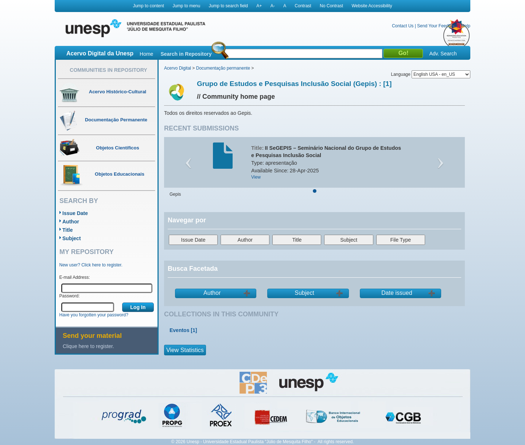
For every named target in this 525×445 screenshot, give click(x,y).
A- (273, 5)
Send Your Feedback (437, 25)
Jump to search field (228, 5)
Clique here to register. (88, 346)
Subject (71, 238)
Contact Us (402, 25)
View (256, 177)
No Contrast (331, 5)
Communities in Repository (108, 70)
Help (465, 25)
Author (70, 222)
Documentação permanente (223, 68)
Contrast (303, 5)
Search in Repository (185, 54)
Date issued (396, 293)
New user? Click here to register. (90, 265)
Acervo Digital (177, 68)
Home (146, 54)
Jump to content (148, 5)
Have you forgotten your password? (93, 314)
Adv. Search (442, 53)
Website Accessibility (371, 5)
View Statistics (185, 350)
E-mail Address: (74, 277)
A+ (259, 5)
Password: (69, 295)
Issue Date (75, 213)
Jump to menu (186, 5)
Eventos (179, 330)
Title (67, 230)
